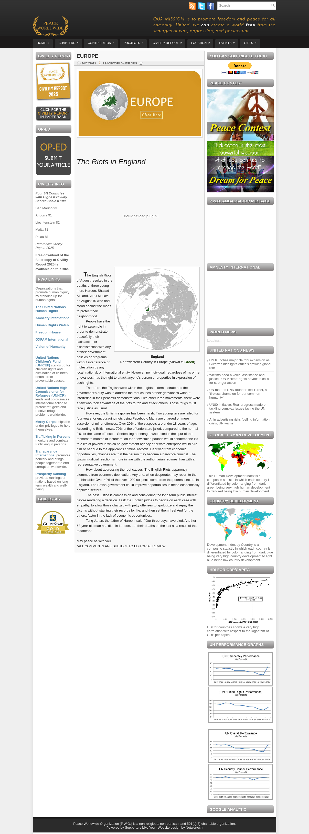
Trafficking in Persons (53, 436)
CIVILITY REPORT (169, 42)
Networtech (194, 827)
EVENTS (228, 42)
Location (202, 42)
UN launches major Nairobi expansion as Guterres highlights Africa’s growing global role (240, 364)
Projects (135, 42)
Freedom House (48, 332)
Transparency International (46, 453)
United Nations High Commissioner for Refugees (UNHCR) (51, 391)
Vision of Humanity (51, 347)
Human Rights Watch (52, 325)
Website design (169, 827)
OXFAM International (52, 339)
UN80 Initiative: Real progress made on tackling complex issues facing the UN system (238, 408)
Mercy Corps (46, 422)
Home (45, 42)
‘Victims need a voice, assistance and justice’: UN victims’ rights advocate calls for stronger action (239, 379)
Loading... (214, 340)
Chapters (70, 42)
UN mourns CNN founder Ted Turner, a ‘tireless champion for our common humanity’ (238, 393)
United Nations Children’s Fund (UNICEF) (48, 361)
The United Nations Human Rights (51, 309)
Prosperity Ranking (51, 474)
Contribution (103, 42)
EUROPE (87, 56)
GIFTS (252, 42)
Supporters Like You (140, 827)
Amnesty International (53, 318)
